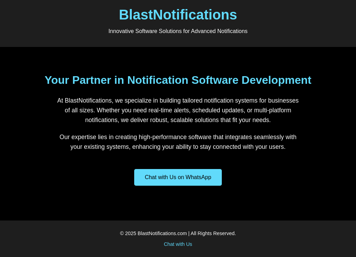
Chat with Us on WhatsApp (178, 177)
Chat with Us (178, 244)
